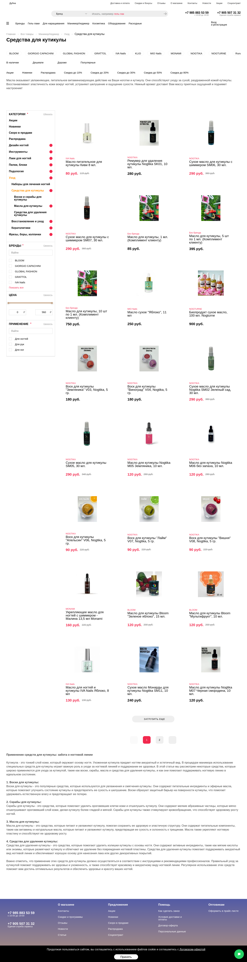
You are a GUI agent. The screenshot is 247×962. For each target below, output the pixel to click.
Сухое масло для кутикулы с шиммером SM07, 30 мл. (87, 238)
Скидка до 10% (73, 72)
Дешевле (38, 62)
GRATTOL (100, 53)
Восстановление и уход (27, 221)
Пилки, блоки (18, 164)
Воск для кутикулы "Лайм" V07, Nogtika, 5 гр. (147, 539)
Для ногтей (21, 338)
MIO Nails (156, 53)
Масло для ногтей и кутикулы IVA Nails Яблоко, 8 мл (87, 691)
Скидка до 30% (126, 72)
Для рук (19, 344)
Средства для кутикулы (27, 190)
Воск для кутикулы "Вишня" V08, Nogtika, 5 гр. (210, 539)
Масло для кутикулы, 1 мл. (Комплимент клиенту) (147, 238)
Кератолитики (20, 227)
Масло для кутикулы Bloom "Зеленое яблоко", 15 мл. (148, 614)
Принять (126, 957)
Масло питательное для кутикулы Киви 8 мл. (84, 163)
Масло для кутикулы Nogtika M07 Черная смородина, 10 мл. (210, 691)
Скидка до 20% (100, 72)
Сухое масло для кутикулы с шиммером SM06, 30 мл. (210, 163)
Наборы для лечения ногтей (30, 184)
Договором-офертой (192, 949)
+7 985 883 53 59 (197, 12)
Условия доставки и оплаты (170, 918)
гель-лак (119, 13)
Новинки (27, 72)
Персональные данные (172, 931)
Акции (219, 3)
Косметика (98, 23)
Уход (66, 34)
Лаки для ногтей (20, 158)
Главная (10, 34)
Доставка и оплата (120, 3)
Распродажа (48, 72)
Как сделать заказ (169, 911)
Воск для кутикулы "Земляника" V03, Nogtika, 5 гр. (87, 390)
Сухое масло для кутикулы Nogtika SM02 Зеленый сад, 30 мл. (210, 390)
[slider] (8, 303)
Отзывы (161, 3)
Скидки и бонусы (143, 3)
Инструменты (18, 151)
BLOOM (14, 53)
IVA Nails (121, 53)
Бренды (20, 23)
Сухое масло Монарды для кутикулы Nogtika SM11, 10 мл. (147, 691)
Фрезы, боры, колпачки (25, 234)
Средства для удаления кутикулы (30, 213)
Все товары (27, 34)
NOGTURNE (218, 53)
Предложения (118, 904)
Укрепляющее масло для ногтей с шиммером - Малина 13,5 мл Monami (85, 615)
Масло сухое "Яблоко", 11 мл (147, 313)
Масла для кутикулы (28, 205)
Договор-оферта (168, 925)
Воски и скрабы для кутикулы (28, 198)
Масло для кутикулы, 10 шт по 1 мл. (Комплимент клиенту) (86, 314)
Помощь (164, 904)
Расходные (135, 23)
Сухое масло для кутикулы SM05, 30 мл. (86, 464)
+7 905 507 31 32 (229, 12)
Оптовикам (216, 904)
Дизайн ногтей (19, 145)
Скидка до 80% (179, 72)
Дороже (62, 62)
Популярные (88, 62)
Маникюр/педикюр (78, 23)
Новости (206, 3)
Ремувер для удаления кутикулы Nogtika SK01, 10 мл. (147, 164)
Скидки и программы (70, 917)
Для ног (19, 349)
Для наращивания (53, 23)
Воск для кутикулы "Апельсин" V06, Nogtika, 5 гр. (86, 540)
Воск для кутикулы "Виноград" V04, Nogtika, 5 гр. (147, 390)
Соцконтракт (234, 3)
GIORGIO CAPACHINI (41, 53)
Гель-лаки (34, 23)
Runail (239, 53)
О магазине (177, 3)
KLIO (138, 53)
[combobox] (70, 14)
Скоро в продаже (20, 132)
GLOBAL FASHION (74, 53)
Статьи (62, 935)
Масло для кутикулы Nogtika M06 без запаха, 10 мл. (210, 464)
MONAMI (176, 53)
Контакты (192, 3)
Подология (16, 171)
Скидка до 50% (153, 72)
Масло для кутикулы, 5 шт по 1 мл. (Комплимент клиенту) (209, 239)
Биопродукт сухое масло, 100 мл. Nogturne (208, 313)
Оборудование (117, 23)
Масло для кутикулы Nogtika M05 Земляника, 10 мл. (148, 464)
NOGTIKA (196, 53)
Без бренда (133, 233)
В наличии (12, 62)
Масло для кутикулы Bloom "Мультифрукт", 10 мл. (209, 614)
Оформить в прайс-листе (223, 911)
